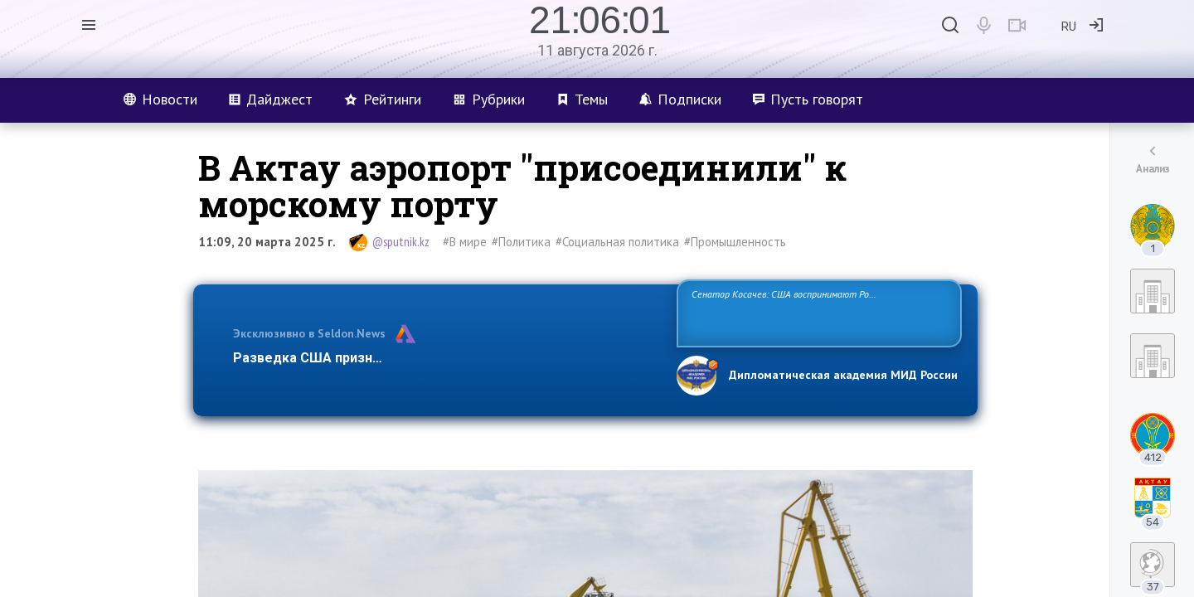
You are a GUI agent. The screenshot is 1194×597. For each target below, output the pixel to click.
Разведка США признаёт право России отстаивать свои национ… (446, 358)
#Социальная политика (617, 242)
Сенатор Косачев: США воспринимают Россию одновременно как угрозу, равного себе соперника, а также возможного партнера (817, 312)
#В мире (465, 242)
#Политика (521, 242)
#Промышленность (735, 242)
